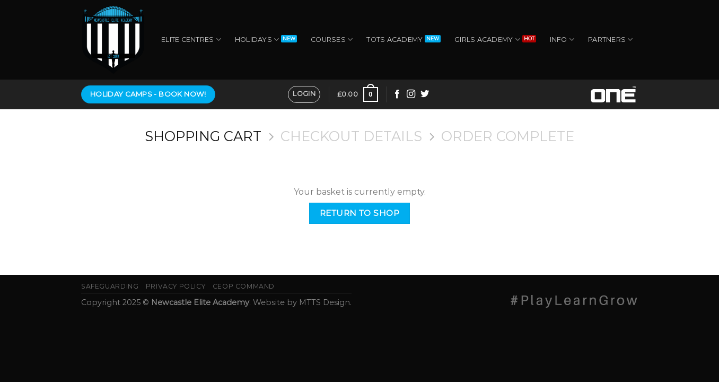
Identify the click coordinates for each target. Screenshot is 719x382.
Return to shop (360, 213)
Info (562, 39)
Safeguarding (109, 286)
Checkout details (351, 136)
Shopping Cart (203, 136)
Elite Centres (191, 39)
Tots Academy (394, 40)
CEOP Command (244, 286)
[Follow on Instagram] (411, 94)
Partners (610, 39)
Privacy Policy (176, 286)
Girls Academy (487, 39)
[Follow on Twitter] (424, 94)
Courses (332, 39)
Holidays (257, 39)
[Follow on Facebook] (397, 94)
